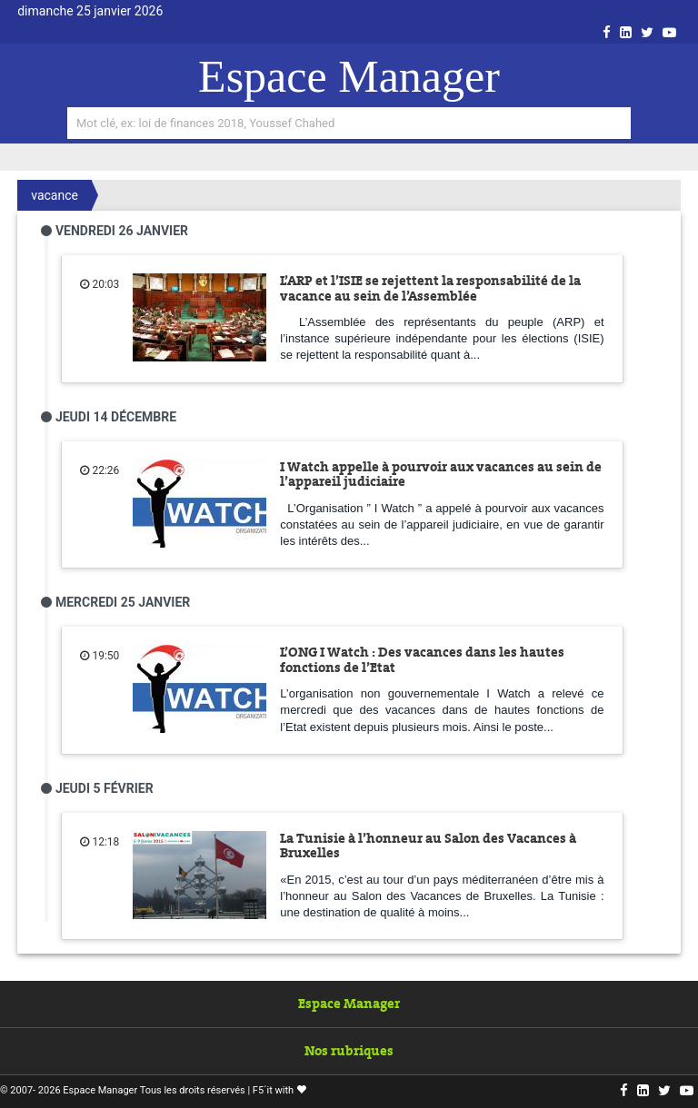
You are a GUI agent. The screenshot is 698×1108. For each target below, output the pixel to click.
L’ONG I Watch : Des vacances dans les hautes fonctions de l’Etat (422, 660)
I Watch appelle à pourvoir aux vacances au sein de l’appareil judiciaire (441, 474)
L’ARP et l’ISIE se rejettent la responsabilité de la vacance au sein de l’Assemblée (430, 288)
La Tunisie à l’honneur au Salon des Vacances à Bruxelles (428, 846)
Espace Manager (349, 76)
